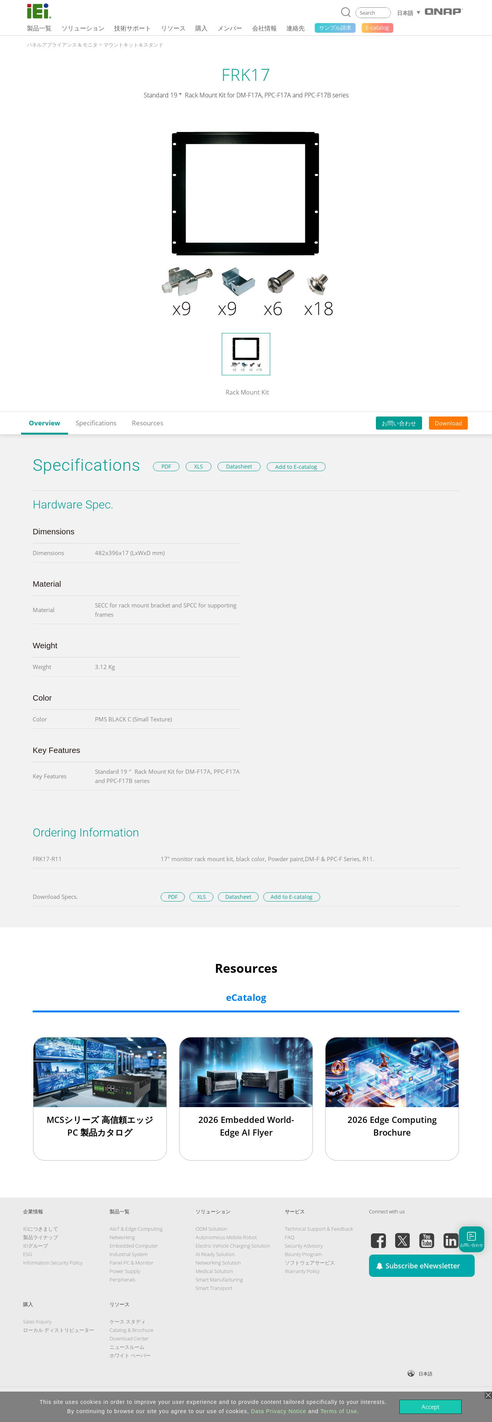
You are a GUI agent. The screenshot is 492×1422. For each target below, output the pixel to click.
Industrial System (129, 1254)
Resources (147, 422)
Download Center (129, 1338)
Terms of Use (338, 1411)
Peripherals (122, 1279)
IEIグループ (35, 1245)
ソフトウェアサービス (310, 1262)
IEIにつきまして (40, 1228)
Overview (44, 422)
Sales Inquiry (37, 1321)
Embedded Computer (134, 1245)
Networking (122, 1237)
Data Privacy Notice (278, 1411)
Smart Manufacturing (219, 1279)
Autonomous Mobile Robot (226, 1237)
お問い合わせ (399, 423)
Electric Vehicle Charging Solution (233, 1245)
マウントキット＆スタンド (133, 44)
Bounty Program (303, 1254)
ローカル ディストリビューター (58, 1330)
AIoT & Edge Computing (136, 1228)
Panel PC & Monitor (131, 1262)
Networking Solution (218, 1262)
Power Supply (125, 1271)
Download (448, 423)
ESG (27, 1254)
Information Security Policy (53, 1262)
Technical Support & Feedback (319, 1228)
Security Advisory (304, 1245)
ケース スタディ (128, 1321)
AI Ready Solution (215, 1254)
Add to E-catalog (296, 466)
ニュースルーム (127, 1346)
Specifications (96, 422)
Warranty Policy (302, 1271)
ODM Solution (211, 1228)
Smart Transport (214, 1288)
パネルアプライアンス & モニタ (62, 44)
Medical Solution (214, 1271)
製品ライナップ (40, 1237)
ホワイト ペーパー (130, 1355)
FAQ (289, 1237)
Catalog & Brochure (131, 1330)
